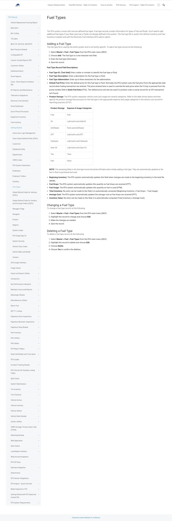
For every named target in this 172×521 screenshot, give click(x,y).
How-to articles (106, 5)
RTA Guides (15, 359)
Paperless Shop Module (19, 327)
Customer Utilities (17, 66)
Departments (17, 155)
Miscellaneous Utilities (19, 300)
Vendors (16, 257)
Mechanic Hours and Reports (21, 290)
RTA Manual (12, 17)
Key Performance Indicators (21, 284)
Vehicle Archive (16, 400)
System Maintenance (18, 384)
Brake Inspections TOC (19, 489)
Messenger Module (18, 295)
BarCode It (14, 28)
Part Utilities (15, 338)
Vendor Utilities (16, 422)
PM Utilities (15, 343)
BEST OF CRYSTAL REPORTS (21, 44)
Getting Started (16, 128)
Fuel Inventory (16, 122)
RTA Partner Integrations (20, 478)
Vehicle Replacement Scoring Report (24, 23)
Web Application (17, 441)
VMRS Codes (17, 160)
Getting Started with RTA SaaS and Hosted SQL (23, 495)
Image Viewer (16, 268)
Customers (17, 144)
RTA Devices (121, 5)
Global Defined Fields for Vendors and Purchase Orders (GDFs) (25, 202)
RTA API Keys (16, 462)
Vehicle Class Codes (20, 246)
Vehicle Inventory (17, 405)
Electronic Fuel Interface (19, 101)
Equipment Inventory (18, 117)
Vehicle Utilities (16, 411)
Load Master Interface (19, 451)
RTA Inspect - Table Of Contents (141, 5)
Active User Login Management (24, 133)
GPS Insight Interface (18, 263)
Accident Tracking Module (20, 365)
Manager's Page (18, 209)
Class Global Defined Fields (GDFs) (25, 138)
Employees (17, 171)
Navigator (16, 214)
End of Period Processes (20, 112)
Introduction (15, 279)
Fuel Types (16, 187)
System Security (18, 241)
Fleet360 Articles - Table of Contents (83, 5)
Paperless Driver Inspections (21, 316)
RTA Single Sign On (20, 236)
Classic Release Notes (56, 5)
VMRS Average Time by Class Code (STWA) (23, 428)
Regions (16, 225)
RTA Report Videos (17, 349)
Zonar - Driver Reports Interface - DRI (23, 83)
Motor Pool (15, 306)
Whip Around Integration (19, 457)
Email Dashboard (17, 106)
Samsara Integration (18, 467)
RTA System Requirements (20, 503)
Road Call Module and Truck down (23, 354)
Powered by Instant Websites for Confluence (86, 517)
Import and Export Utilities (20, 273)
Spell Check (15, 379)
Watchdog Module (17, 435)
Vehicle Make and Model (21, 252)
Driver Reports (16, 76)
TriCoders (14, 39)
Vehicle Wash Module (18, 416)
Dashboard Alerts (17, 71)
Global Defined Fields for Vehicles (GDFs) (25, 193)
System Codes (18, 230)
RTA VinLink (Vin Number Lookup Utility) (23, 371)
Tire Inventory (16, 389)
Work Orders (15, 446)
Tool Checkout (16, 395)
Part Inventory (16, 333)
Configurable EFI (17, 55)
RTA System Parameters (21, 165)
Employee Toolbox (19, 176)
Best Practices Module (19, 49)
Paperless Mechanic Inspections (22, 322)
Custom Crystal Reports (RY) (21, 60)
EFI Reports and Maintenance (21, 90)
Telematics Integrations (19, 95)
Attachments (15, 473)
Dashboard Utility (19, 149)
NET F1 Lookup (16, 311)
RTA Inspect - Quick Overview (21, 484)
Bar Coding (15, 33)
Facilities (16, 182)
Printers (15, 220)
